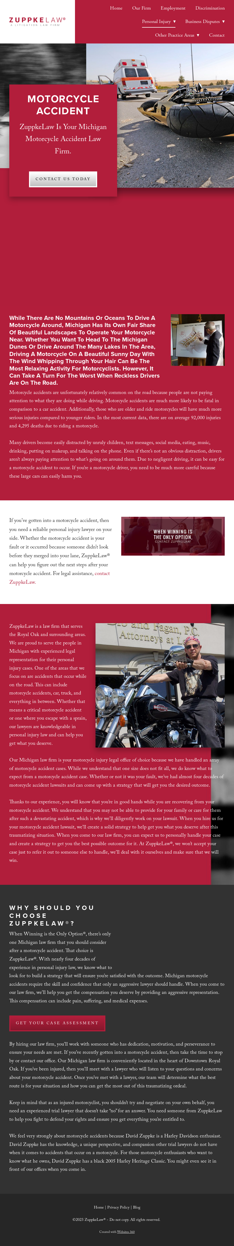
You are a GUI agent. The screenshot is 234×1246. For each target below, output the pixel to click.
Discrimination (210, 8)
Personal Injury (159, 21)
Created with (117, 1232)
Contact (217, 35)
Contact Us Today (63, 179)
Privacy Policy (118, 1208)
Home (116, 8)
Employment (173, 8)
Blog (136, 1208)
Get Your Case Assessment (57, 1023)
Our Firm (141, 8)
